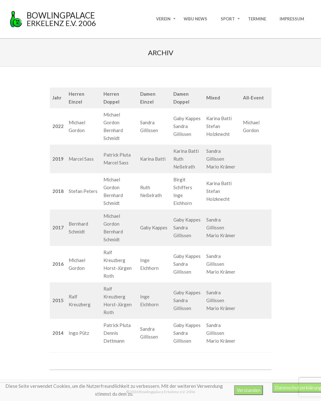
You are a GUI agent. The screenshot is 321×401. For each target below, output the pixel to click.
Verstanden (248, 390)
